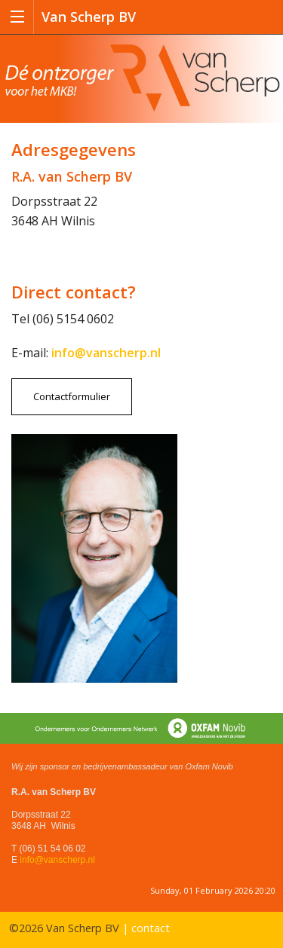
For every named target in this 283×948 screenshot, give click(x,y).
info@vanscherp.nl (57, 860)
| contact (146, 928)
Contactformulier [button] (71, 396)
